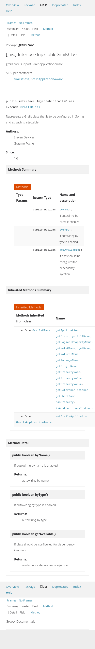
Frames (11, 23)
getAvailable (69, 250)
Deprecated (60, 5)
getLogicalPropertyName (73, 342)
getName (84, 348)
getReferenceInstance (72, 390)
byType (64, 230)
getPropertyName (68, 372)
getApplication (67, 330)
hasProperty (64, 402)
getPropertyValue (69, 378)
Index (77, 5)
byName (64, 210)
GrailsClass (21, 79)
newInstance (84, 408)
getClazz (62, 336)
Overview (12, 5)
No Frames (26, 23)
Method (48, 29)
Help (9, 11)
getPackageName (67, 360)
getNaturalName (67, 354)
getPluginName (66, 366)
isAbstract (64, 408)
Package (29, 5)
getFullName (81, 336)
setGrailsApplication (72, 416)
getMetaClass (65, 348)
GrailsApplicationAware (46, 79)
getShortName (65, 396)
